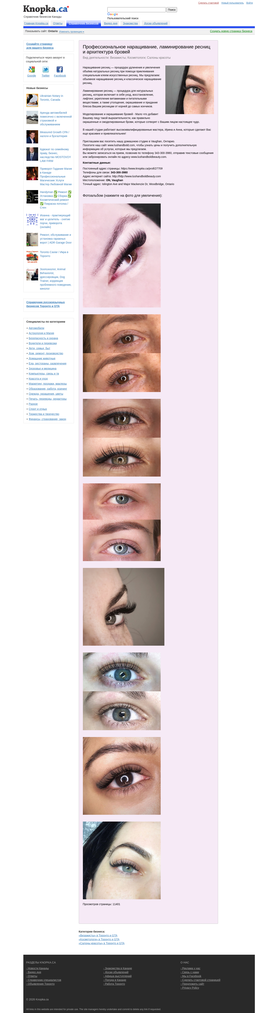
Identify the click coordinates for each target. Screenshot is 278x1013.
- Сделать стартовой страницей (200, 980)
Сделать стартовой (208, 3)
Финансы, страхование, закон (47, 419)
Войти (249, 3)
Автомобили (36, 328)
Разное (33, 403)
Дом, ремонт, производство (46, 353)
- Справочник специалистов (43, 980)
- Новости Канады (37, 968)
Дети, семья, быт (39, 348)
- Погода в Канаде (114, 980)
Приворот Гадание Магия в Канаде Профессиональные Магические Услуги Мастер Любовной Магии (56, 176)
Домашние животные (42, 358)
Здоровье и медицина (43, 368)
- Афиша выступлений (117, 976)
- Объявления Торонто (40, 983)
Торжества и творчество (44, 414)
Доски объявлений (156, 23)
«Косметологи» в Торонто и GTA (99, 939)
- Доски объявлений (115, 972)
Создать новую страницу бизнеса (231, 31)
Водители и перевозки (43, 343)
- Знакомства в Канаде (117, 968)
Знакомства (130, 23)
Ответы (57, 23)
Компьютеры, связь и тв (44, 373)
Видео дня (110, 23)
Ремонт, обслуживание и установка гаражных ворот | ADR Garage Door (56, 238)
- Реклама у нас (190, 968)
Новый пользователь (232, 3)
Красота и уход (38, 378)
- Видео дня (33, 972)
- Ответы (31, 976)
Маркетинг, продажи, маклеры (48, 383)
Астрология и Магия (41, 333)
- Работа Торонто (114, 983)
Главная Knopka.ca (36, 23)
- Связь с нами (190, 972)
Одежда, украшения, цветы (46, 393)
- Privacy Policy (190, 987)
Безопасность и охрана (43, 338)
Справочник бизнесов (84, 23)
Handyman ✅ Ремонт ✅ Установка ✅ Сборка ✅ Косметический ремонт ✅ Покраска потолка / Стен (55, 199)
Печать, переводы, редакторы (48, 398)
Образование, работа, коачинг (48, 388)
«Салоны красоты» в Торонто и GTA (102, 943)
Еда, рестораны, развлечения (47, 363)
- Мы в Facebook (191, 976)
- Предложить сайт (192, 983)
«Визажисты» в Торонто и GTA (98, 935)
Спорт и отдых (38, 408)
